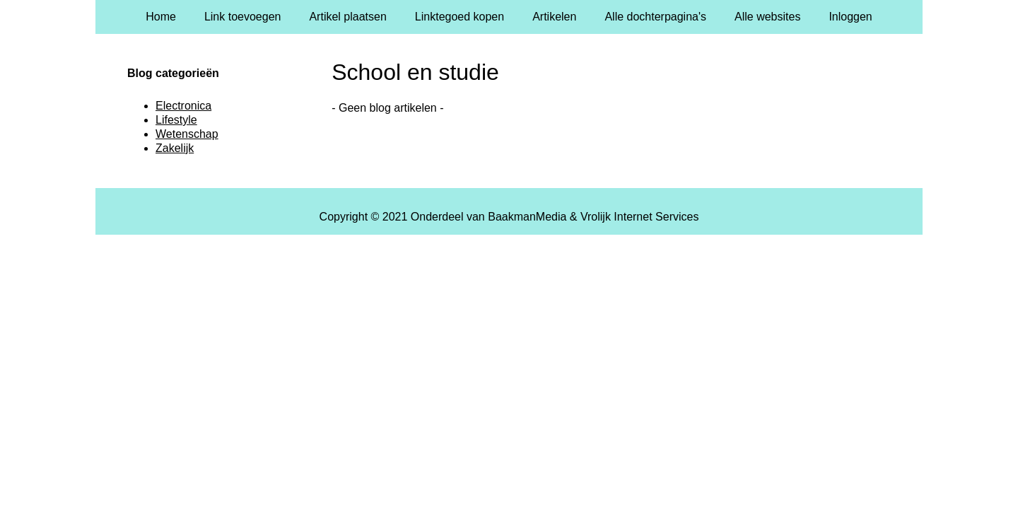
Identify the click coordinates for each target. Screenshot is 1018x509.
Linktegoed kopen (459, 17)
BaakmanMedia (527, 217)
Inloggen (850, 17)
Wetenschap (187, 134)
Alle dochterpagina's (655, 17)
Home (161, 17)
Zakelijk (175, 148)
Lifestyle (176, 120)
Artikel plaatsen (347, 17)
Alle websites (767, 17)
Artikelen (554, 17)
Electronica (183, 106)
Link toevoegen (242, 17)
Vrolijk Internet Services (639, 217)
